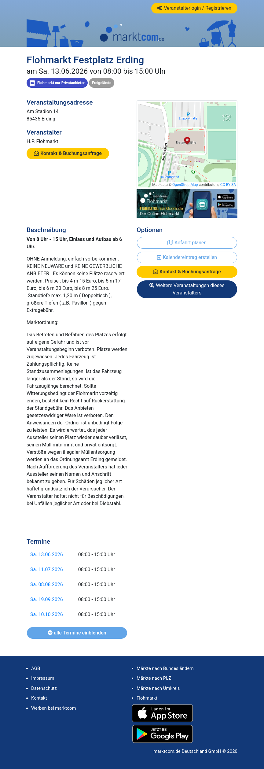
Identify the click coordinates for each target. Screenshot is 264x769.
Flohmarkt (147, 698)
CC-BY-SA (228, 185)
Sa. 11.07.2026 (46, 569)
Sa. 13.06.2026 (46, 554)
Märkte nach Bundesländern (165, 668)
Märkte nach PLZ (154, 678)
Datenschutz (44, 688)
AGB (35, 668)
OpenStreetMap (185, 185)
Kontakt (39, 698)
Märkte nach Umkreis (158, 688)
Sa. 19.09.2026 (46, 599)
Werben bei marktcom (53, 708)
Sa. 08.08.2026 (46, 584)
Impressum (42, 678)
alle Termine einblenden (77, 633)
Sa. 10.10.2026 (46, 614)
